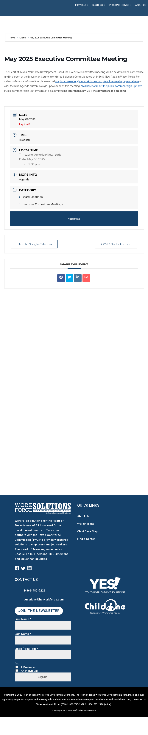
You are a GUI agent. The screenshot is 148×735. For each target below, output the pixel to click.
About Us (83, 516)
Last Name (23, 634)
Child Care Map (87, 531)
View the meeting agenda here (121, 81)
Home (12, 37)
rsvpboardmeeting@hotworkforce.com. (78, 81)
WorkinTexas (85, 523)
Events (23, 37)
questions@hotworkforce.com (44, 599)
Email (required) (26, 648)
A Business (28, 667)
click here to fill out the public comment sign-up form (111, 86)
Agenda (24, 179)
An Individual (29, 670)
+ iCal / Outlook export (116, 244)
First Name (23, 619)
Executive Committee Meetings (41, 204)
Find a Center (86, 539)
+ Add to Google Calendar (34, 244)
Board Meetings (31, 197)
